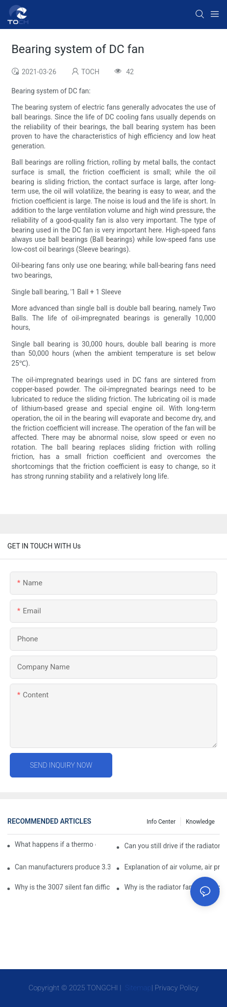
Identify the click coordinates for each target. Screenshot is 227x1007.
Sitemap (137, 987)
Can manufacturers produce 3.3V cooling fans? (62, 867)
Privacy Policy (177, 987)
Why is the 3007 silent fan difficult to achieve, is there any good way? (62, 887)
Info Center (161, 821)
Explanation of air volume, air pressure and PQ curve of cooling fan (172, 867)
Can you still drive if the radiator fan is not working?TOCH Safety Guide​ (172, 846)
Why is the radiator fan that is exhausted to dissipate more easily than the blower (172, 887)
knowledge (200, 821)
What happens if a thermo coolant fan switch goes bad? (55, 844)
